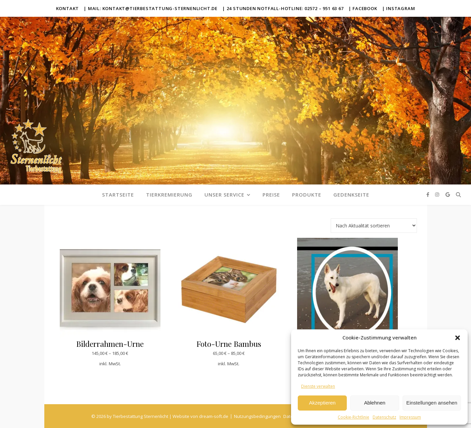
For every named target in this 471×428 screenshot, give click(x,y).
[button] (457, 337)
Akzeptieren (322, 403)
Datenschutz (384, 417)
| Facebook (362, 8)
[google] (447, 194)
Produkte (306, 194)
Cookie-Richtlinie (353, 417)
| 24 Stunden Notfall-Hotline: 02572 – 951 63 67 (283, 8)
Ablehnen (374, 403)
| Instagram (398, 8)
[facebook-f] (428, 194)
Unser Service (224, 194)
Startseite (118, 194)
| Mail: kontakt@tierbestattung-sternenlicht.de (151, 8)
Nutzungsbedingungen (257, 416)
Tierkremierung (169, 194)
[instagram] (437, 194)
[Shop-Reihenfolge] (374, 225)
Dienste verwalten (318, 386)
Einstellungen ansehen (431, 403)
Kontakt (67, 8)
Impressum (410, 417)
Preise (271, 194)
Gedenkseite (351, 194)
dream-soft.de (213, 416)
